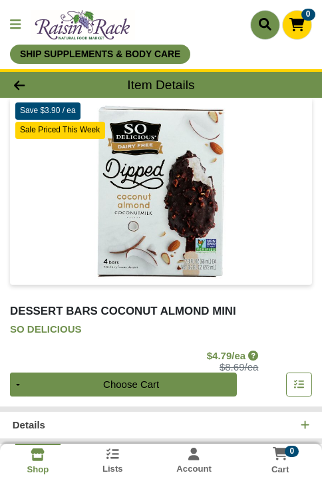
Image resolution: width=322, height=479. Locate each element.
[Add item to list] (299, 385)
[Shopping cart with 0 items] (297, 25)
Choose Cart (131, 385)
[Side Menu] (15, 25)
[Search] (265, 24)
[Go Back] (48, 85)
